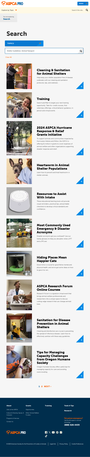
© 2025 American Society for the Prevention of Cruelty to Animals (26, 444)
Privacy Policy (63, 444)
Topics (10, 43)
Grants (28, 406)
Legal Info (53, 444)
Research (68, 411)
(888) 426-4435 (72, 425)
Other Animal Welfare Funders (32, 414)
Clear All (8, 57)
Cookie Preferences (77, 444)
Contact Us (10, 421)
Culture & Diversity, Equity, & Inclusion (15, 414)
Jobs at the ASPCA (12, 409)
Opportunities (30, 409)
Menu (81, 3)
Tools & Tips (69, 406)
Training (48, 406)
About (9, 406)
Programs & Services (13, 418)
